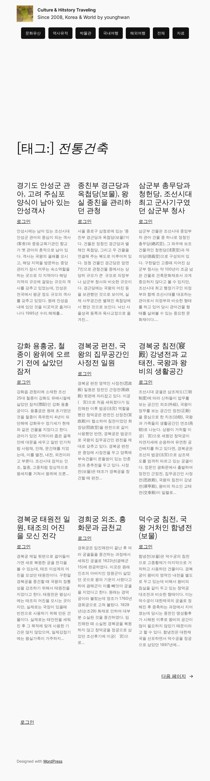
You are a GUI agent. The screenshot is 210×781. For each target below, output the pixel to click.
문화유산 (33, 33)
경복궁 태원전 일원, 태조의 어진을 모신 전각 (43, 527)
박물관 (85, 33)
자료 (181, 33)
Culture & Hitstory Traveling (66, 10)
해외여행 (137, 33)
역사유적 (60, 33)
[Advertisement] (105, 82)
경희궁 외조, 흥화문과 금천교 (102, 523)
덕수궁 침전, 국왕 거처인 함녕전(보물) (165, 527)
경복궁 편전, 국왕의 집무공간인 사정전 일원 (103, 354)
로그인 (24, 221)
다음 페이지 (177, 676)
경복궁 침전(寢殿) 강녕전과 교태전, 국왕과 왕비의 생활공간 (163, 359)
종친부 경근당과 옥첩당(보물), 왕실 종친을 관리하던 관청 (104, 198)
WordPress (52, 761)
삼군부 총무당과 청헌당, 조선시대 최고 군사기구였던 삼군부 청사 (165, 198)
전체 (161, 33)
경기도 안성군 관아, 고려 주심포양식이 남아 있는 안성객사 (43, 198)
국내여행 (110, 33)
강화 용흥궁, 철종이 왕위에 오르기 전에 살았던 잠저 (43, 359)
